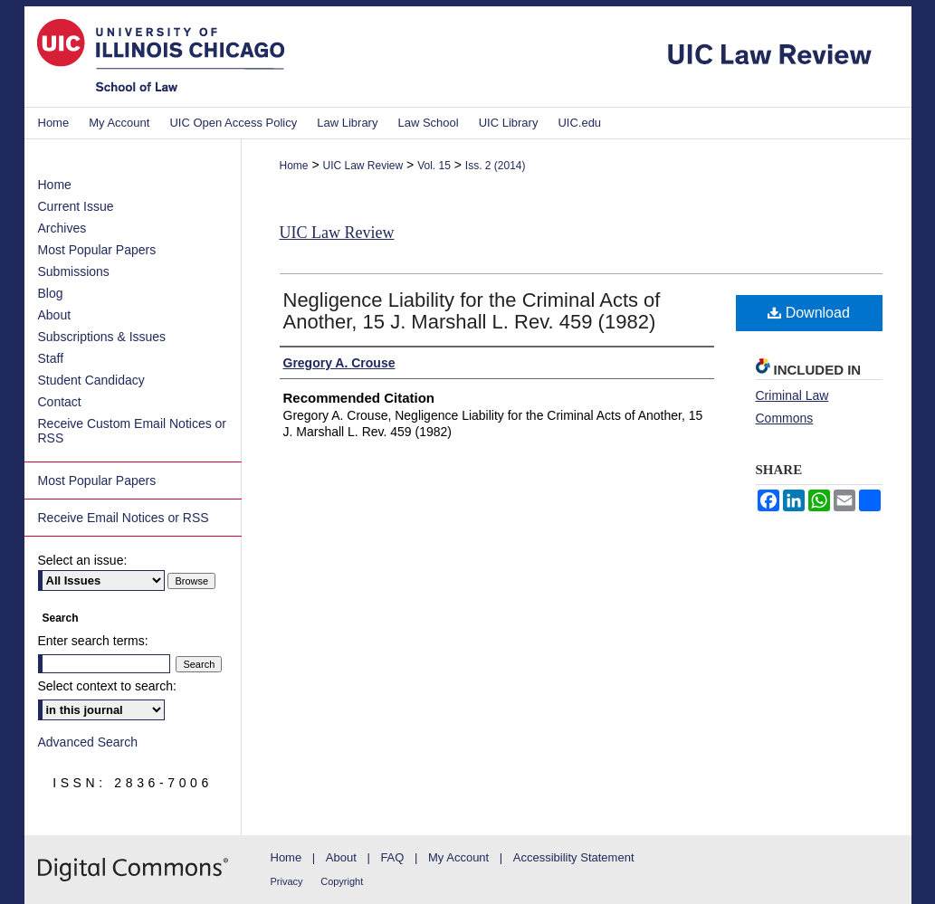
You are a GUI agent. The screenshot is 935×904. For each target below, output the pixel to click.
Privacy (287, 881)
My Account (458, 857)
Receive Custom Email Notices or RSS (132, 430)
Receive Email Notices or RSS (123, 517)
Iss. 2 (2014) (495, 165)
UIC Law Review (362, 165)
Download (809, 312)
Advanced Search (88, 742)
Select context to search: (107, 686)
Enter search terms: (93, 640)
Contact (59, 402)
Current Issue (76, 206)
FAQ (392, 857)
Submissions (74, 271)
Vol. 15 (434, 165)
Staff (51, 358)
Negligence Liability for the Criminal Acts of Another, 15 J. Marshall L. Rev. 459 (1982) (472, 311)
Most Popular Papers (97, 250)
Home (294, 165)
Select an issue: (83, 560)
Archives (62, 228)
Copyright (341, 881)
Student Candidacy (91, 380)
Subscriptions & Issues (102, 336)
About (55, 315)
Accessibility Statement (573, 857)
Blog (50, 293)
